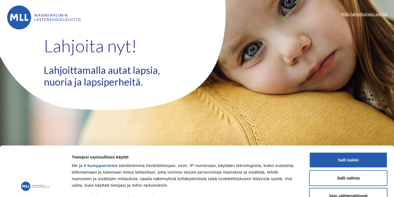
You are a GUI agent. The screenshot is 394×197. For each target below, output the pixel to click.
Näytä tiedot (293, 186)
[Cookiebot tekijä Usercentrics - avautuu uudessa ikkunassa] (35, 186)
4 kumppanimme (101, 119)
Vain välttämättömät (348, 149)
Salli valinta (348, 131)
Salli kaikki (348, 113)
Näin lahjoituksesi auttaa (364, 13)
